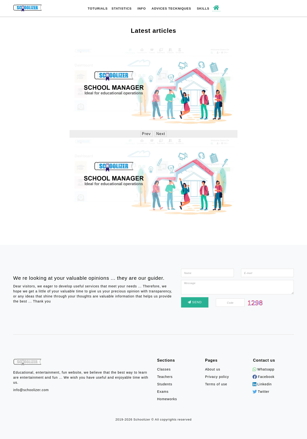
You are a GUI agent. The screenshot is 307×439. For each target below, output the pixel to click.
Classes (164, 369)
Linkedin (262, 384)
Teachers (165, 377)
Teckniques (179, 8)
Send (195, 302)
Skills (203, 8)
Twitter (261, 391)
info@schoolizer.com (31, 390)
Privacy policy (217, 377)
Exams (163, 391)
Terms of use (216, 384)
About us (212, 369)
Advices (159, 8)
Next (160, 134)
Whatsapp (263, 369)
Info (142, 8)
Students (164, 384)
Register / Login (269, 8)
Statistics (122, 8)
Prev (146, 134)
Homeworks (167, 399)
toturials (98, 8)
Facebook (263, 377)
